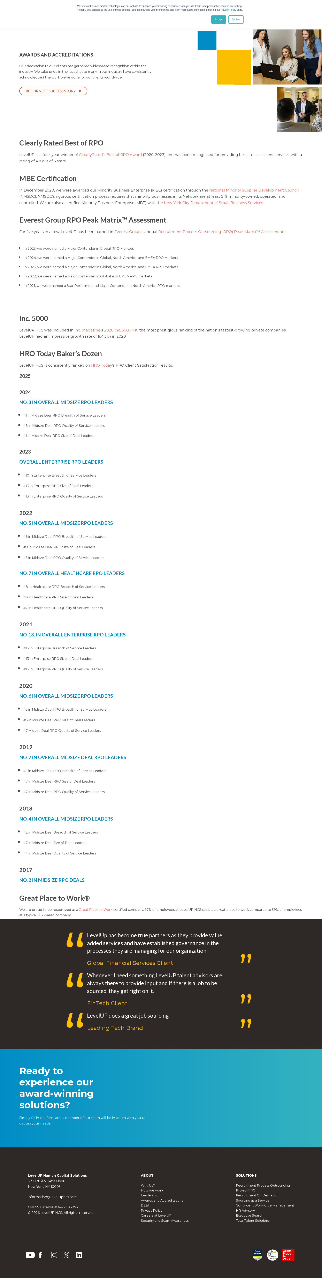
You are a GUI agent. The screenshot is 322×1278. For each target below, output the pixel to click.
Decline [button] (236, 19)
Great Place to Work (96, 910)
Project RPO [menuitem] (245, 1190)
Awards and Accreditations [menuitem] (162, 1200)
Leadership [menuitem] (150, 1195)
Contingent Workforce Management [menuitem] (265, 1205)
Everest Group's (128, 232)
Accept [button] (218, 19)
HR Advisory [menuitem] (245, 1210)
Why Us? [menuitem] (148, 1185)
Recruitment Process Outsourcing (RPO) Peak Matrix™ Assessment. (221, 232)
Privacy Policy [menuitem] (151, 1210)
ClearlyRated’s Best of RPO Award (111, 154)
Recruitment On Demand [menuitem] (256, 1195)
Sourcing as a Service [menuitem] (252, 1200)
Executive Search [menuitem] (249, 1215)
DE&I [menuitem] (145, 1205)
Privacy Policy (228, 9)
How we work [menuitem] (152, 1190)
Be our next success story (51, 91)
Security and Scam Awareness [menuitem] (165, 1221)
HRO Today (101, 365)
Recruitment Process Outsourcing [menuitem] (263, 1185)
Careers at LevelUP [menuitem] (156, 1215)
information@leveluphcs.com (52, 1197)
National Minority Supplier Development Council (254, 190)
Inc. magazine (87, 330)
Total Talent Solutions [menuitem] (252, 1221)
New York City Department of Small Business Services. (214, 203)
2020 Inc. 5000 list (121, 330)
